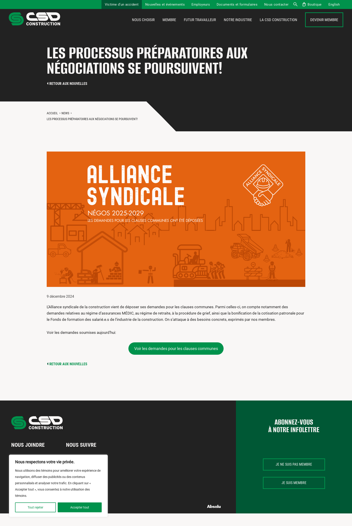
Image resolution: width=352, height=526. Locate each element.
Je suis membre (294, 495)
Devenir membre (324, 26)
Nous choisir (143, 26)
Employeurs (200, 4)
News (65, 126)
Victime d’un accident (122, 4)
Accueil (52, 126)
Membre (169, 26)
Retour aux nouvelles (68, 96)
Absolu (214, 519)
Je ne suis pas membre (294, 477)
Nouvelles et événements (165, 4)
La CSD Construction (278, 26)
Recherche (295, 4)
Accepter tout (79, 507)
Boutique (314, 4)
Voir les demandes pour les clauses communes (176, 361)
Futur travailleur (200, 26)
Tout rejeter (35, 507)
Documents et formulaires (237, 4)
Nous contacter (276, 4)
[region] (58, 486)
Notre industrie (238, 26)
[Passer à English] (334, 4)
